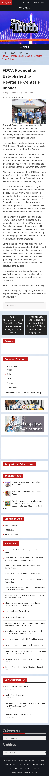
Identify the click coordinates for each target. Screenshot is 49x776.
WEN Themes (31, 773)
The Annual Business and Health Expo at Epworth (25, 645)
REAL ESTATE (12, 534)
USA (9, 379)
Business (12, 305)
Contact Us (24, 768)
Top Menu (24, 8)
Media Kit (13, 768)
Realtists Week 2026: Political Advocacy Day (24, 573)
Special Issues (38, 764)
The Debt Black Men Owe (15, 617)
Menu (24, 47)
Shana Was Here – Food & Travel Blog (23, 393)
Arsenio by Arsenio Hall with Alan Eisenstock (24, 639)
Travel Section (11, 366)
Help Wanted (11, 525)
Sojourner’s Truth (26, 92)
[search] (22, 349)
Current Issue (10, 764)
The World (11, 383)
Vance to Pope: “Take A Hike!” (17, 611)
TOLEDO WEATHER (24, 448)
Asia (9, 374)
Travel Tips (12, 387)
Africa (9, 370)
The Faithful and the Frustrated (18, 715)
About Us (35, 768)
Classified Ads (24, 764)
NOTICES (9, 530)
